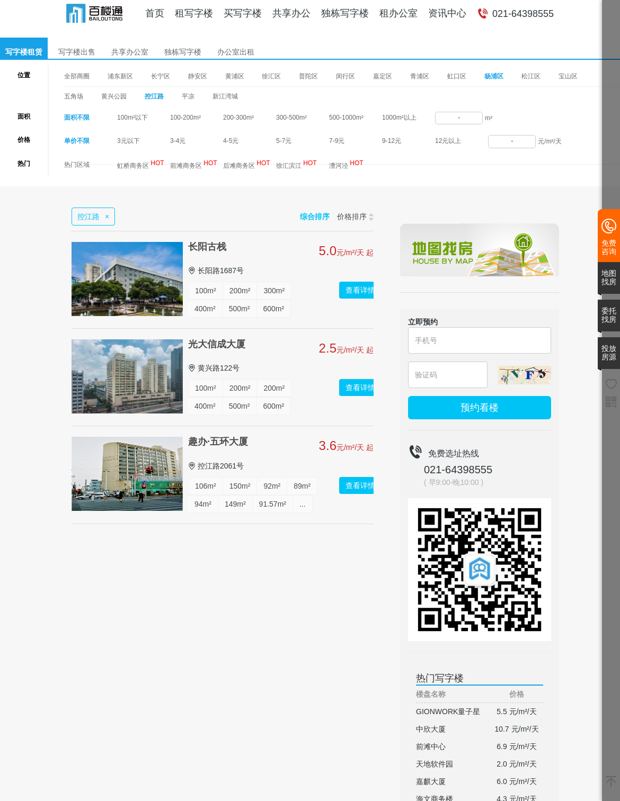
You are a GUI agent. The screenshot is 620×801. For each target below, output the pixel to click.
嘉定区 (382, 76)
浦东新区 (120, 76)
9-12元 (391, 141)
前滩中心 (431, 746)
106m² (205, 486)
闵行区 (345, 76)
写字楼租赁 (23, 52)
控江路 (154, 96)
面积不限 (77, 117)
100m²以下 (132, 117)
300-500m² (291, 117)
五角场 (73, 96)
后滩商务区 (246, 164)
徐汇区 (271, 76)
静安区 (197, 76)
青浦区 (419, 76)
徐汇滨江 (296, 164)
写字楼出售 (76, 52)
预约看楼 (479, 407)
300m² (274, 290)
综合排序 (315, 216)
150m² (240, 486)
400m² (205, 308)
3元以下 (128, 141)
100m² (205, 290)
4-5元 (230, 141)
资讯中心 (447, 13)
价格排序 (355, 216)
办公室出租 (235, 52)
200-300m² (238, 117)
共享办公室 (129, 52)
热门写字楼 (440, 678)
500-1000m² (346, 117)
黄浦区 (234, 76)
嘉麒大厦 (431, 781)
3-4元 (177, 141)
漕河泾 (346, 164)
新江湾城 (225, 96)
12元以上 (448, 141)
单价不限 (77, 141)
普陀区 (308, 76)
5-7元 (283, 141)
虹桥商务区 (140, 164)
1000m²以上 (399, 117)
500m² (239, 308)
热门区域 (77, 164)
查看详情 (360, 290)
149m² (235, 504)
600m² (273, 308)
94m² (202, 504)
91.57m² (272, 504)
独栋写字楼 (345, 13)
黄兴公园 (114, 96)
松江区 (531, 76)
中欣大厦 (431, 729)
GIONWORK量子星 (448, 711)
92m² (271, 486)
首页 (154, 13)
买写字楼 (243, 13)
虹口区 (456, 76)
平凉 (188, 96)
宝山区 (568, 76)
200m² (240, 290)
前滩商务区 (193, 164)
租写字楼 (194, 13)
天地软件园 (434, 764)
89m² (302, 486)
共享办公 (291, 13)
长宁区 (160, 76)
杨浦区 (493, 77)
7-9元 (336, 141)
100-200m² (185, 117)
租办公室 (398, 13)
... (302, 504)
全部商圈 (77, 76)
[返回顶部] (611, 782)
